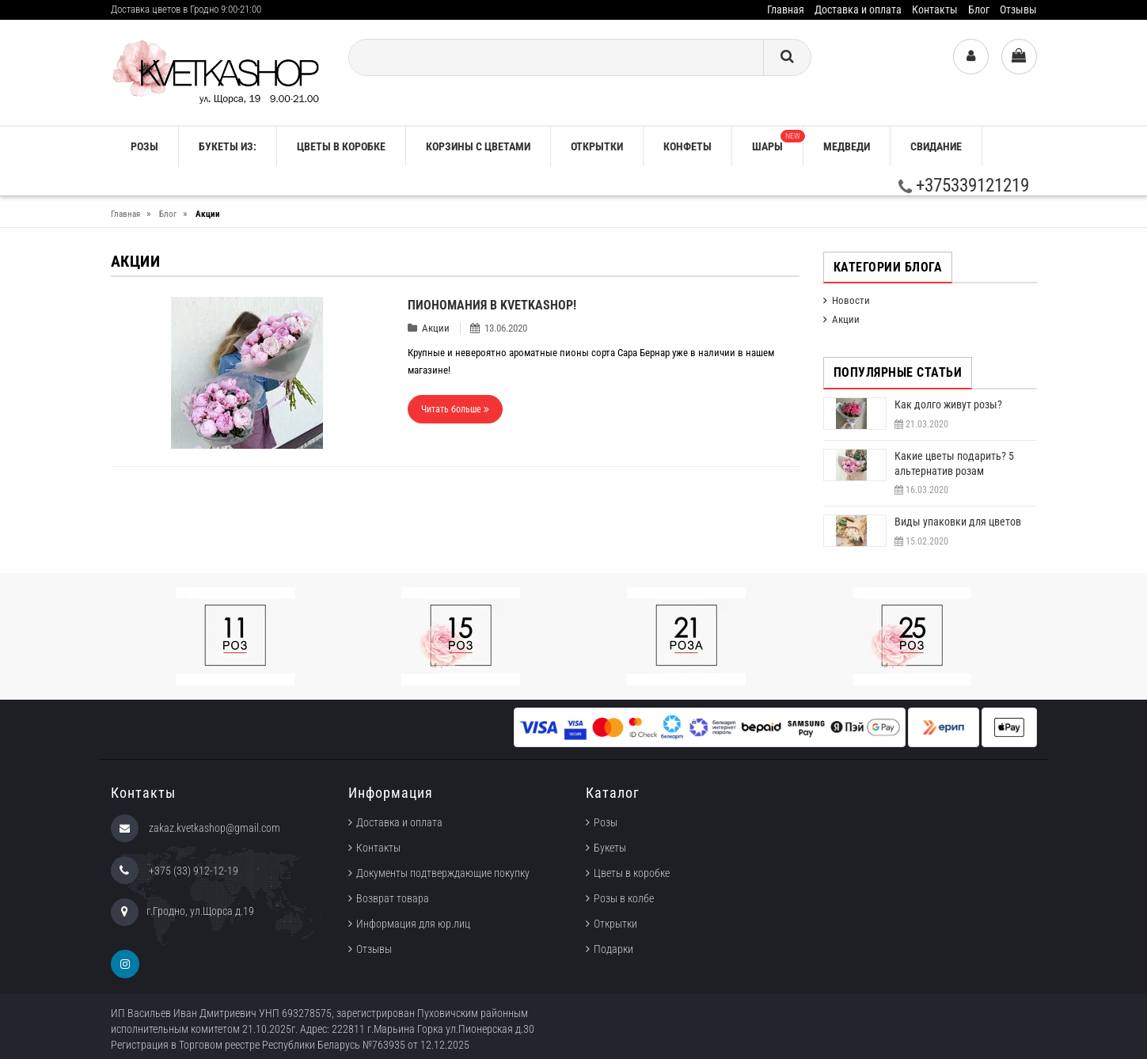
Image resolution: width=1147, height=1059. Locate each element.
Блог (978, 9)
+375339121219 (963, 185)
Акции (436, 328)
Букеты (610, 847)
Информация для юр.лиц (413, 923)
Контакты (935, 9)
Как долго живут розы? (948, 404)
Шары (777, 141)
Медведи (846, 146)
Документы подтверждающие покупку (443, 873)
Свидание (936, 146)
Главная (785, 9)
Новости (851, 300)
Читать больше (455, 409)
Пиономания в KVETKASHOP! (492, 305)
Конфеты (687, 146)
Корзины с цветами (478, 146)
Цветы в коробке (341, 146)
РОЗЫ (144, 146)
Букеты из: (227, 146)
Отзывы (1018, 9)
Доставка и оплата (858, 9)
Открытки (597, 146)
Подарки (613, 949)
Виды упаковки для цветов (957, 521)
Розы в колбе (624, 898)
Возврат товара (392, 898)
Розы (605, 822)
